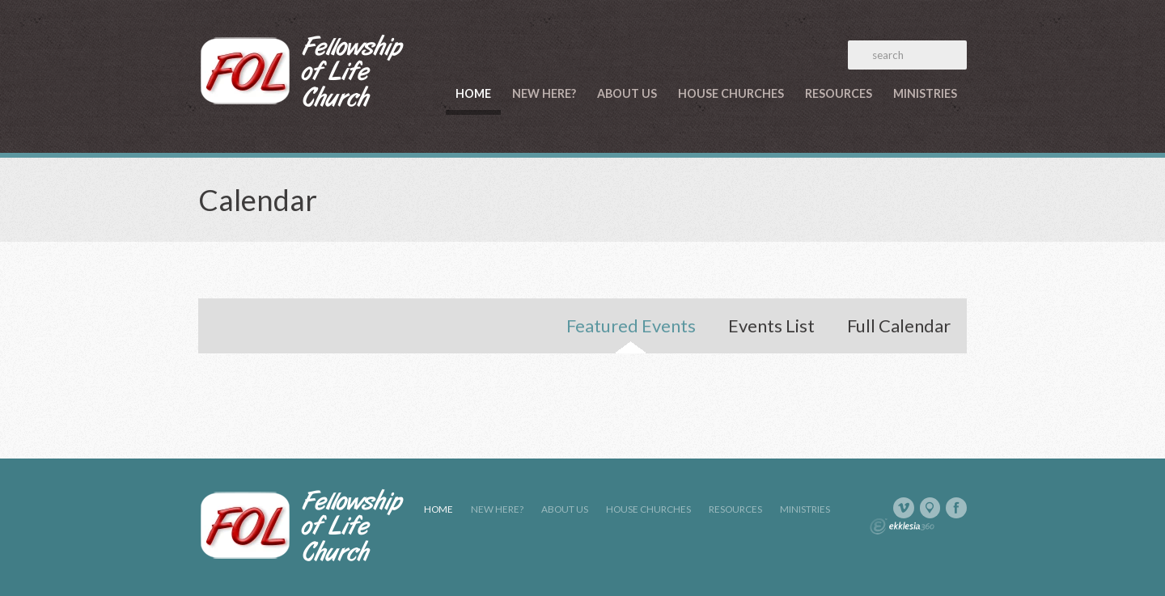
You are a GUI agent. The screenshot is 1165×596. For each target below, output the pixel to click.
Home (473, 93)
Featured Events (631, 325)
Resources (838, 93)
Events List (771, 325)
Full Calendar (899, 325)
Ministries (925, 93)
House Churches (731, 93)
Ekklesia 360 (902, 526)
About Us (627, 93)
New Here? (544, 93)
